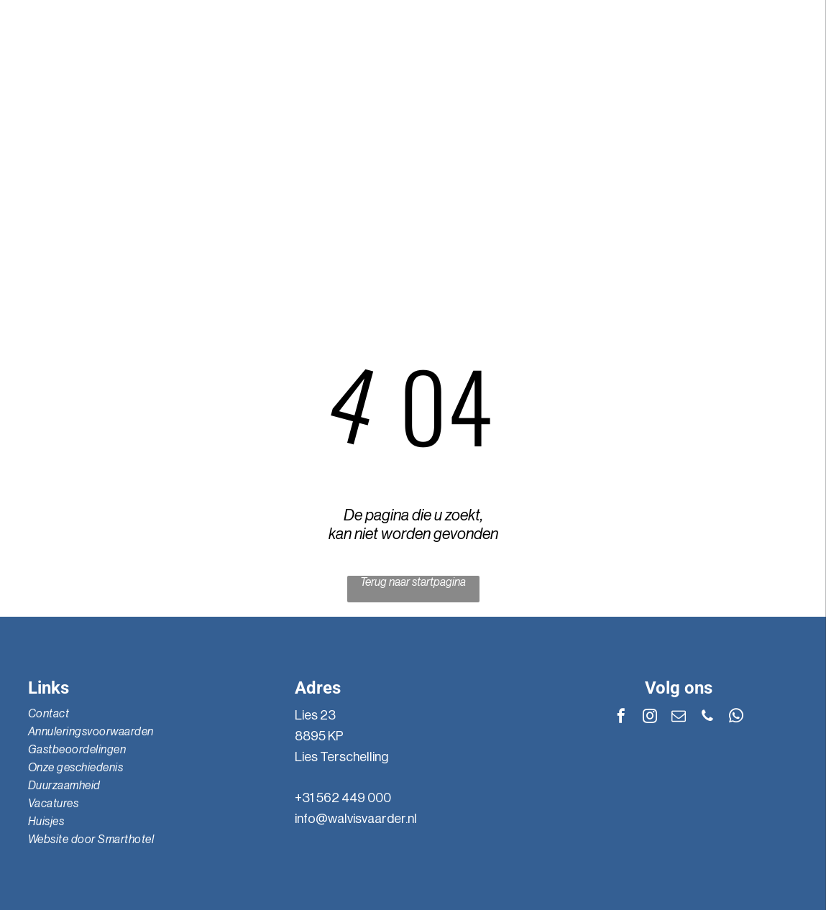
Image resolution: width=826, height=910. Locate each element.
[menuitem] (86, 222)
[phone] (670, 105)
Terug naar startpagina (413, 582)
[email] (745, 105)
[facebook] (720, 105)
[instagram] (770, 105)
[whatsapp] (695, 105)
